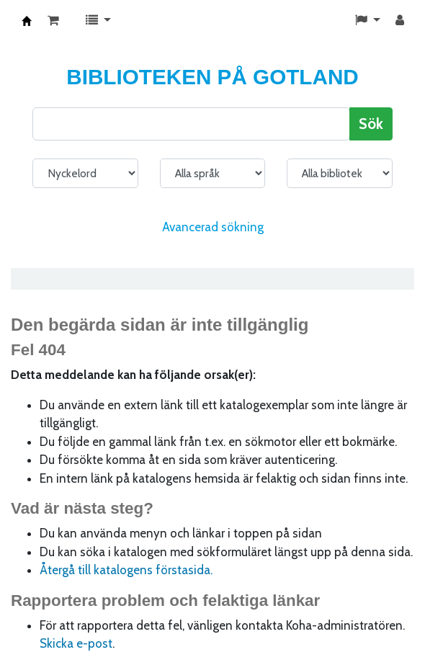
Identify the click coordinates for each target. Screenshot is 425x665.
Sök (371, 124)
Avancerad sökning (213, 227)
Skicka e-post (76, 643)
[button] (53, 21)
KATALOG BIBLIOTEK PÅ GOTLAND (27, 21)
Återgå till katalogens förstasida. (126, 570)
